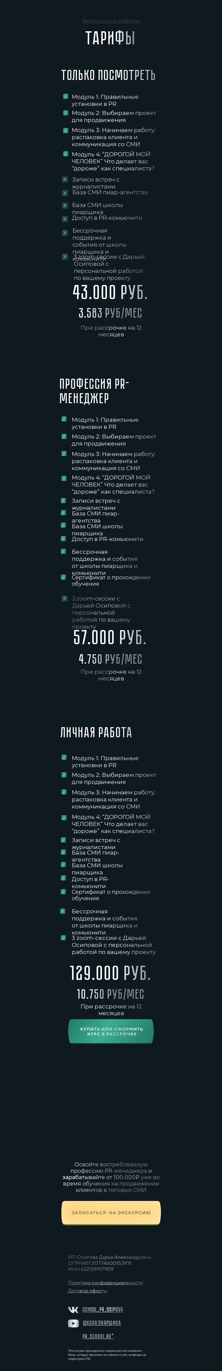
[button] (111, 1213)
